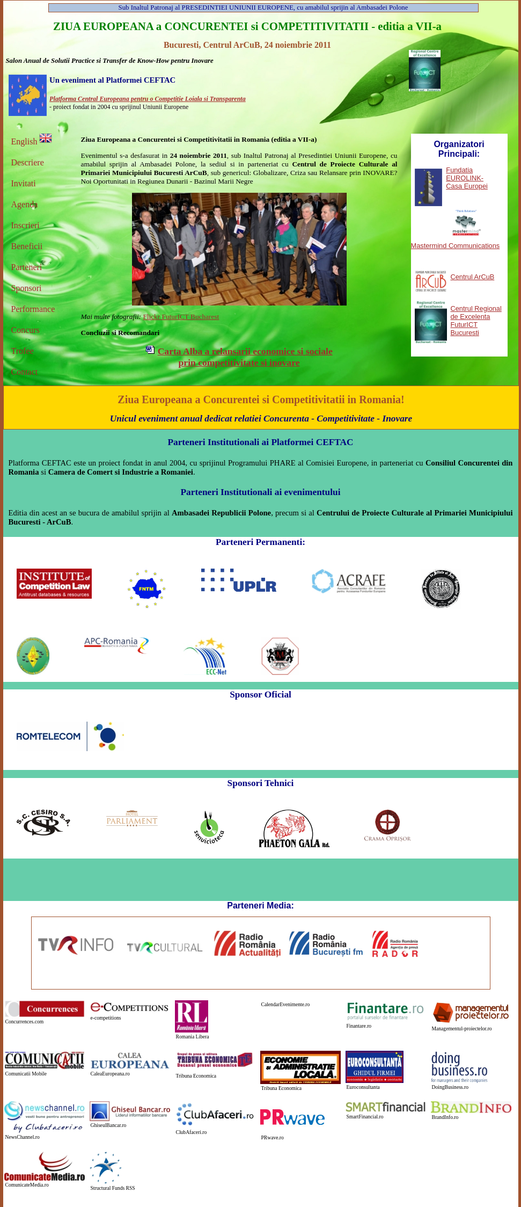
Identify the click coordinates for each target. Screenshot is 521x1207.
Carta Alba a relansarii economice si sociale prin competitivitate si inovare (245, 357)
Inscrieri (25, 225)
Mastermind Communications (455, 246)
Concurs (25, 330)
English (32, 141)
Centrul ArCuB (473, 277)
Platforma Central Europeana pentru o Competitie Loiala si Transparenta (147, 99)
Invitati (23, 183)
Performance (33, 309)
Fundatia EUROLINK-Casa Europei (467, 178)
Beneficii (27, 246)
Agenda (24, 204)
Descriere (27, 162)
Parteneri (26, 267)
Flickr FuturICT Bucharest (181, 316)
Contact (24, 371)
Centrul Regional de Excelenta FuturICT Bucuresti (476, 320)
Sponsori (26, 288)
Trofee (22, 350)
